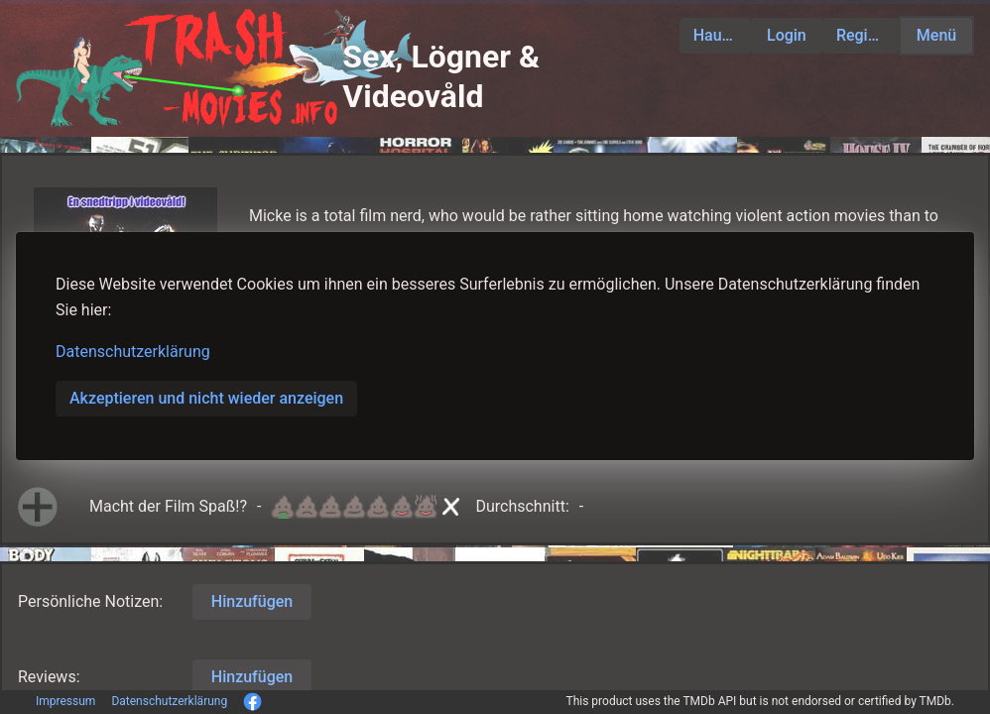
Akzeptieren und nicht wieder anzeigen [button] (206, 398)
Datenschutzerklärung (133, 351)
